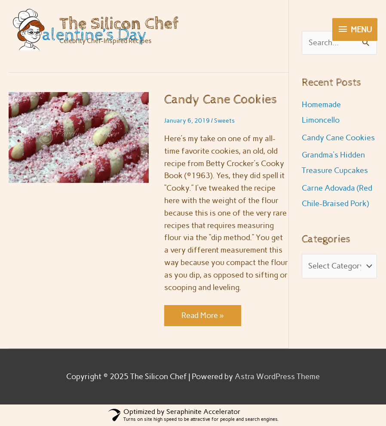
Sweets (224, 120)
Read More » (202, 317)
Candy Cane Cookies (220, 99)
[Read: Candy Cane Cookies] (79, 137)
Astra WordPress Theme (277, 376)
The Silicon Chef (118, 24)
